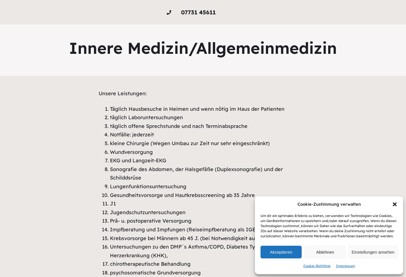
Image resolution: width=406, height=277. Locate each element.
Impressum (345, 266)
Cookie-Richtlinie (316, 266)
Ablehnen (325, 252)
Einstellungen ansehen (373, 252)
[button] (395, 204)
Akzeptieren (281, 252)
